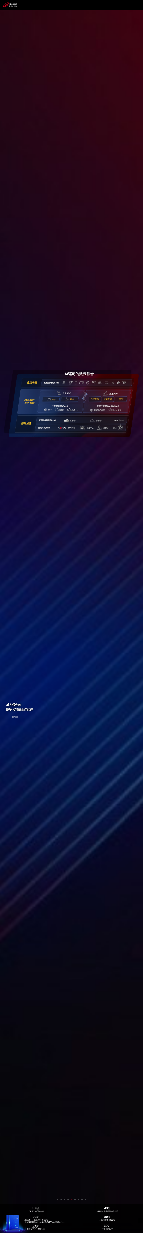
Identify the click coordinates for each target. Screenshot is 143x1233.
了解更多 (15, 717)
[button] (57, 1199)
